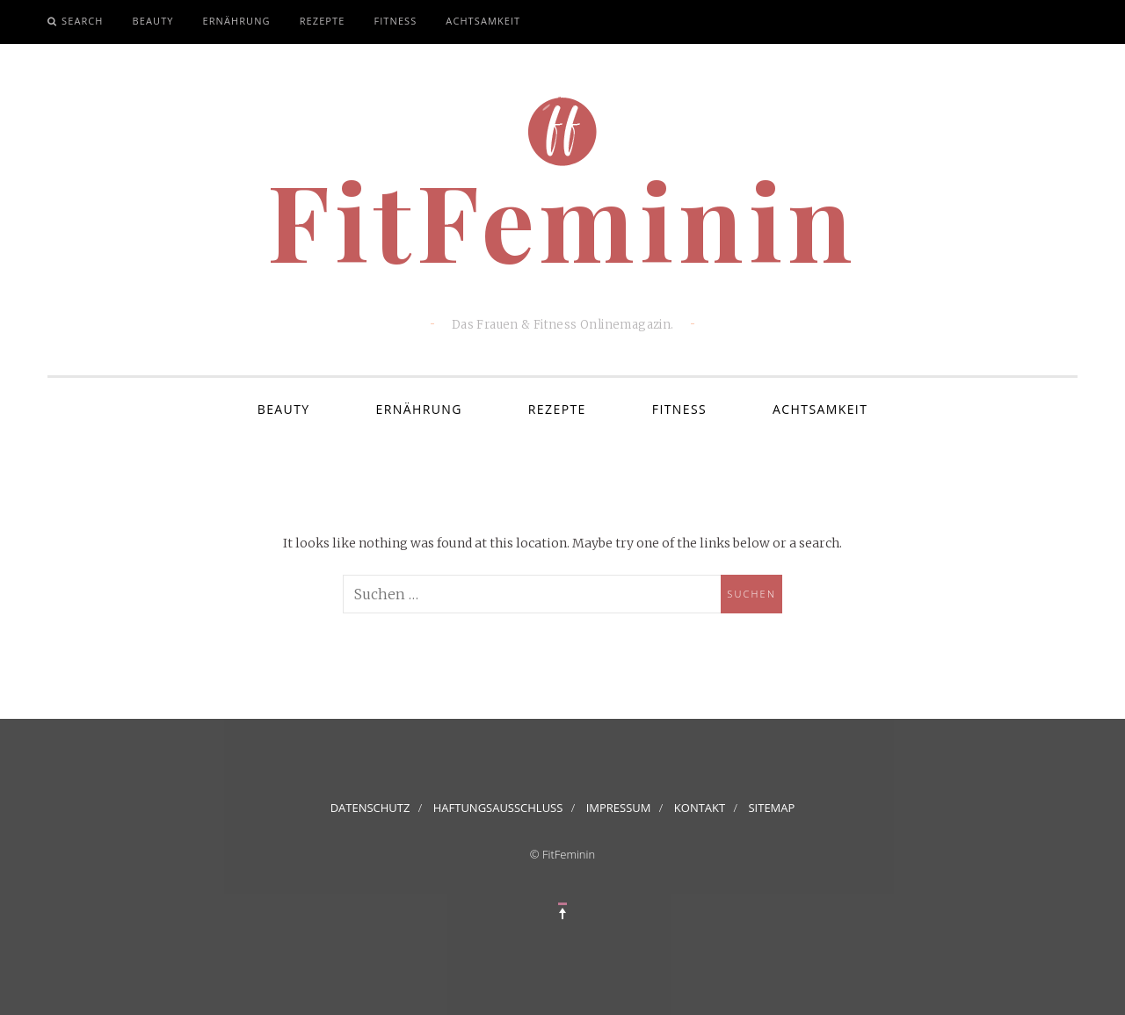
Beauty (153, 20)
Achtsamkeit (483, 20)
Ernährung (237, 20)
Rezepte (322, 20)
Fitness (395, 20)
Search (82, 20)
